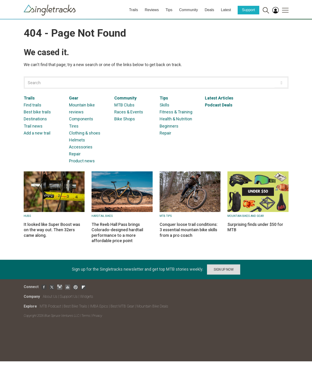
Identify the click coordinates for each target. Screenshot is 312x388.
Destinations (35, 118)
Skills (164, 105)
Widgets (86, 296)
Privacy (97, 315)
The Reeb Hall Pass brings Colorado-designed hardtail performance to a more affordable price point (117, 232)
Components (81, 118)
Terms (85, 315)
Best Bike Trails (75, 306)
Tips (168, 10)
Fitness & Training (176, 111)
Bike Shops (124, 118)
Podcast (213, 105)
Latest (226, 10)
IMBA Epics (99, 306)
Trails (133, 10)
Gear (73, 98)
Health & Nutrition (176, 118)
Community (188, 10)
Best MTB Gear (122, 306)
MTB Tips (166, 216)
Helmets (77, 140)
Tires (74, 126)
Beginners (169, 126)
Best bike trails (37, 111)
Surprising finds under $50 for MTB (255, 227)
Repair (75, 153)
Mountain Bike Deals (152, 306)
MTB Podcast (50, 306)
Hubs (27, 216)
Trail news (33, 126)
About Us (50, 296)
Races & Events (128, 111)
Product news (82, 160)
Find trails (32, 105)
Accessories (80, 146)
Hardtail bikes (102, 216)
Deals (209, 10)
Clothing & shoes (84, 133)
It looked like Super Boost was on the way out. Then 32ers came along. (52, 230)
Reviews (152, 10)
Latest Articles (219, 98)
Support (248, 10)
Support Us (69, 296)
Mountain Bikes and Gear (245, 216)
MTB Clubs (124, 105)
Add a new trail (37, 133)
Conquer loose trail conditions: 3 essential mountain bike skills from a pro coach (188, 230)
